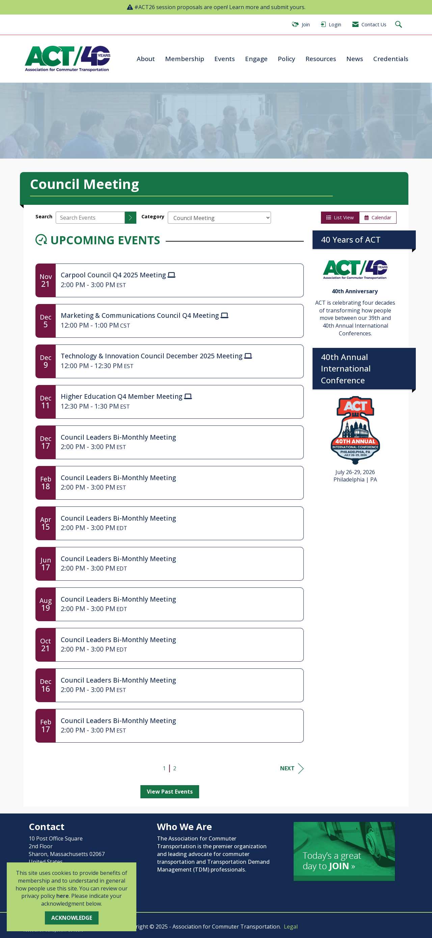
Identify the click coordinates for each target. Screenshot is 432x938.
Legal (291, 926)
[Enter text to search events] (90, 218)
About (146, 58)
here (62, 896)
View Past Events (170, 791)
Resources (320, 58)
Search (43, 216)
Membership (184, 58)
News (354, 58)
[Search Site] (399, 25)
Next (292, 768)
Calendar (377, 217)
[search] (130, 218)
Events (224, 58)
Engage (256, 58)
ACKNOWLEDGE (71, 917)
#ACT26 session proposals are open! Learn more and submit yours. (219, 7)
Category (152, 216)
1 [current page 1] (164, 768)
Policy (286, 58)
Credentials (390, 58)
